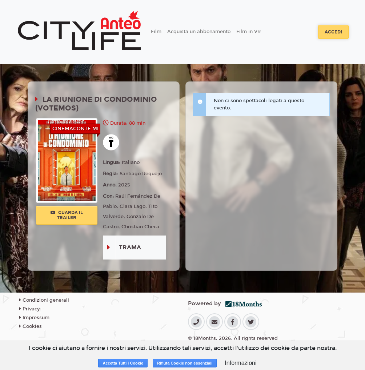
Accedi (333, 32)
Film (156, 32)
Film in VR (248, 32)
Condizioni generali (44, 300)
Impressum (34, 318)
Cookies (30, 326)
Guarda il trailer (67, 215)
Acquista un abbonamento (198, 32)
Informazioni (240, 363)
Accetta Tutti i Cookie (123, 363)
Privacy (29, 309)
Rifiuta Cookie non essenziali (184, 363)
